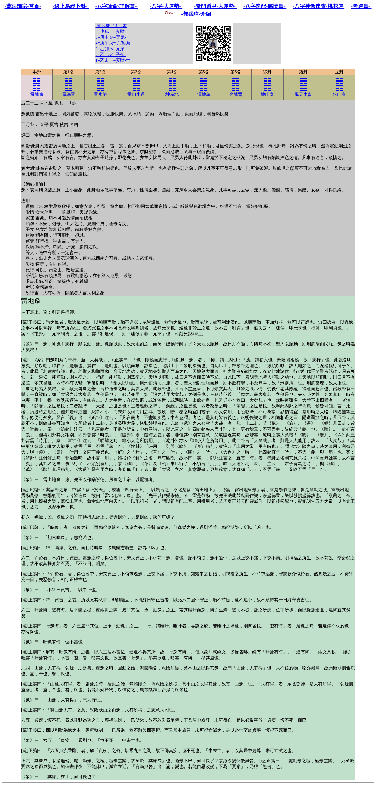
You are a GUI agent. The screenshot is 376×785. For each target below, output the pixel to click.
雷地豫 (36, 89)
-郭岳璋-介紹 (196, 14)
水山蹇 (339, 89)
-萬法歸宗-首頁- (23, 6)
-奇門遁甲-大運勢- (215, 6)
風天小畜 (303, 89)
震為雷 (68, 89)
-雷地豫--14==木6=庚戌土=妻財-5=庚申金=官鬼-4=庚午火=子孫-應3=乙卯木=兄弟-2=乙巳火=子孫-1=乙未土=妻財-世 (113, 43)
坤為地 (172, 89)
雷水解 (100, 89)
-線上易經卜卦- (71, 6)
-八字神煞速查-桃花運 (318, 6)
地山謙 (267, 89)
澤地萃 (204, 89)
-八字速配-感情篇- (264, 6)
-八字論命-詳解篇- (116, 6)
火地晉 (235, 89)
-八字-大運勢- (166, 6)
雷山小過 (136, 89)
